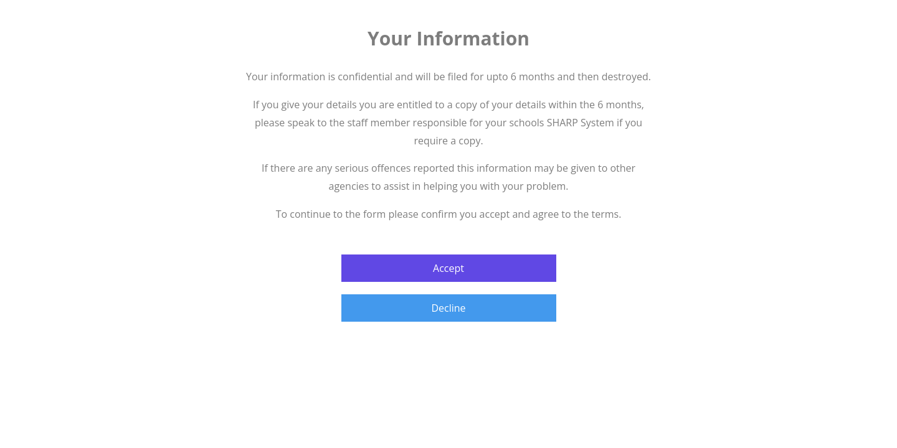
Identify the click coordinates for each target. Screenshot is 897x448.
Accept (448, 268)
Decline (448, 308)
